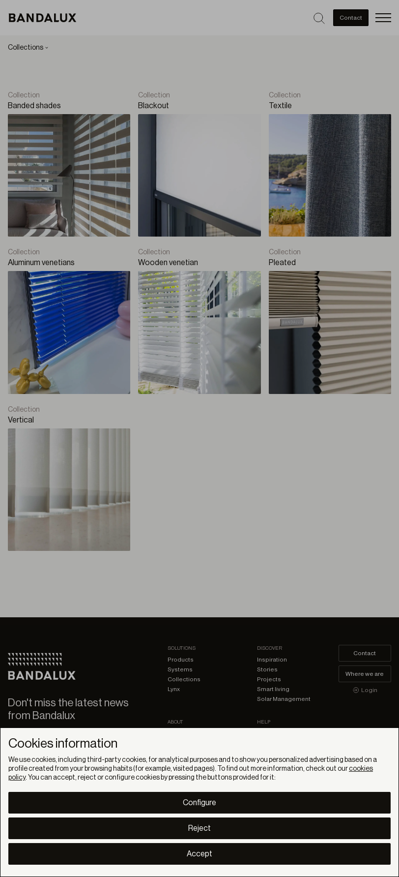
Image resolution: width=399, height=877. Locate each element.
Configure (199, 803)
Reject (199, 828)
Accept (199, 854)
